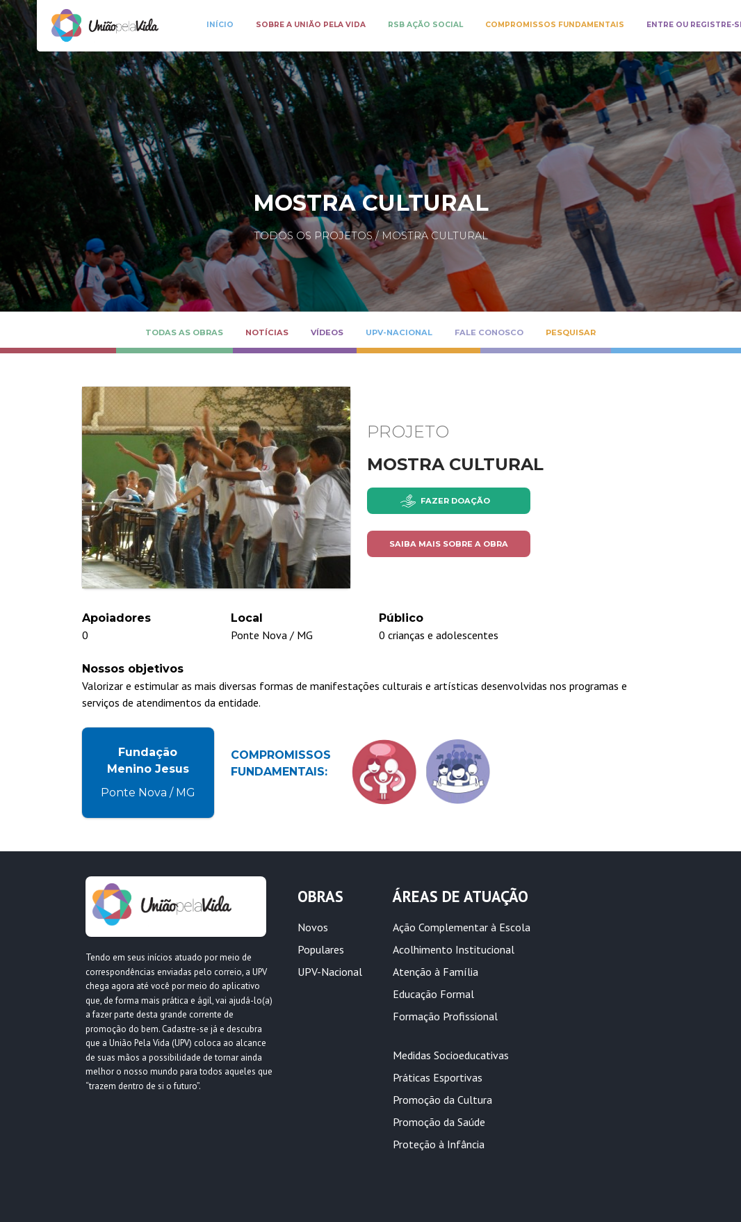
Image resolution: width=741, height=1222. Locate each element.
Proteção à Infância (438, 1144)
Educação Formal (433, 994)
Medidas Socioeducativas (451, 1055)
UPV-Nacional (330, 972)
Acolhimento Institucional (453, 949)
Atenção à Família (435, 972)
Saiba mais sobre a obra (448, 544)
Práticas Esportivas (437, 1077)
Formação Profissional (445, 1016)
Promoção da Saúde (439, 1122)
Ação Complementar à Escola (461, 927)
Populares (321, 949)
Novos (313, 927)
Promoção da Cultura (442, 1100)
